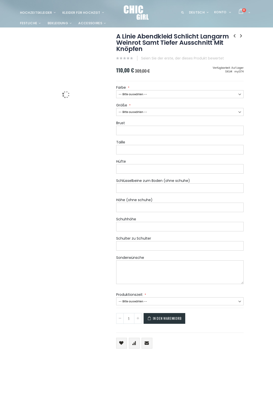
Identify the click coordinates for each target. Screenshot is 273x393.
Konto (220, 12)
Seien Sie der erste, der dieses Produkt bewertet (142, 68)
